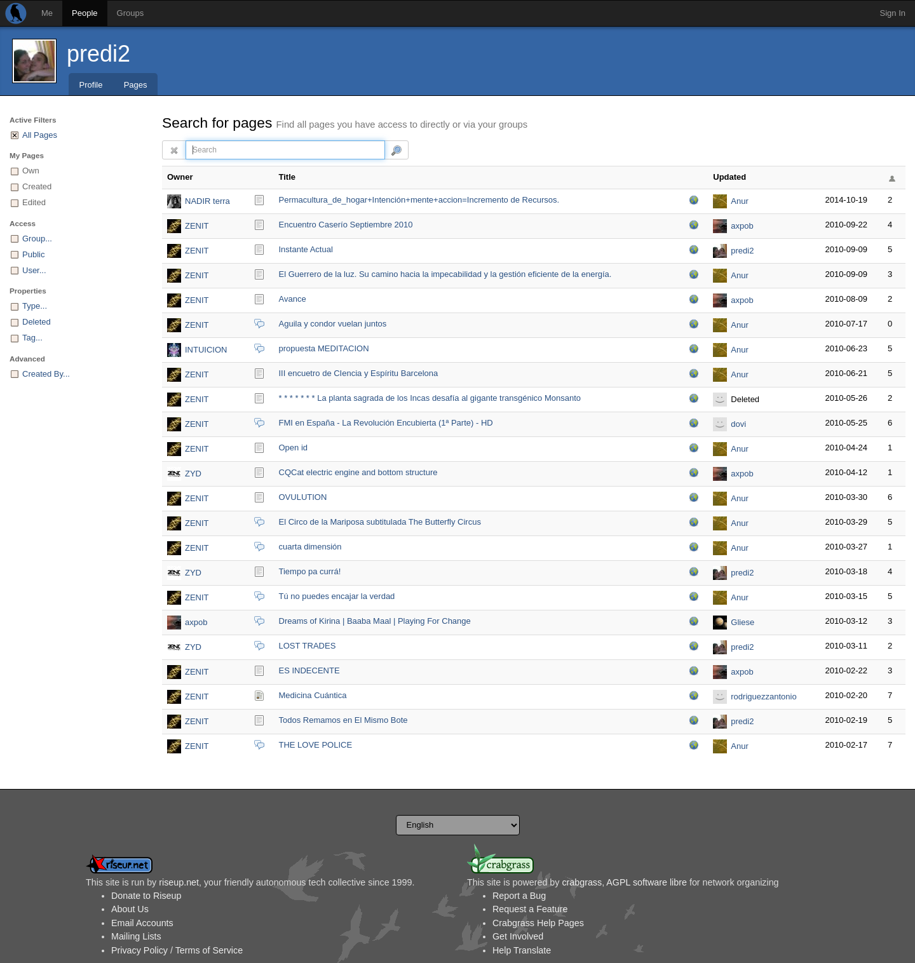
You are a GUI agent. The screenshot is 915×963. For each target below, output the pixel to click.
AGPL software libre (646, 882)
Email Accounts (142, 923)
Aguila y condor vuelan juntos (333, 323)
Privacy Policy (139, 950)
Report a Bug (519, 896)
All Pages (39, 135)
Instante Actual (306, 249)
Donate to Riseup (146, 896)
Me (47, 13)
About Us (130, 909)
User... (34, 270)
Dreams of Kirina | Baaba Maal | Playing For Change (375, 621)
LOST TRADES (307, 645)
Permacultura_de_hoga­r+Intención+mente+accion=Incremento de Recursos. (419, 200)
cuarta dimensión (310, 546)
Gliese (742, 622)
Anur (739, 201)
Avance (292, 299)
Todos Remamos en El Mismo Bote (343, 720)
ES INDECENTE (309, 670)
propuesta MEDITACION (324, 348)
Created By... (46, 374)
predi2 (98, 54)
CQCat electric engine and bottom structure (358, 472)
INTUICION (206, 349)
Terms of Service (209, 950)
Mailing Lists (136, 936)
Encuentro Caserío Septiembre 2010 (346, 224)
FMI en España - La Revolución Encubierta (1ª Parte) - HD (386, 423)
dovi (738, 424)
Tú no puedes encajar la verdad (337, 596)
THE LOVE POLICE (316, 745)
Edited (34, 202)
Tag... (32, 337)
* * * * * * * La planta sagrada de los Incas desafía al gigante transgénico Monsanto (430, 398)
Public (33, 254)
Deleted (36, 322)
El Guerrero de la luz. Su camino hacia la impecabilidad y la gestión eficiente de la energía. (445, 274)
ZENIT (197, 226)
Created (36, 186)
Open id (293, 447)
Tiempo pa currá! (310, 571)
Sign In (892, 13)
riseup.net (179, 882)
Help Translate (521, 950)
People (84, 13)
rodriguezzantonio (763, 696)
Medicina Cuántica (313, 695)
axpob (742, 226)
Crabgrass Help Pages (538, 923)
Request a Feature (529, 909)
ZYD (193, 473)
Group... (37, 238)
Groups (130, 13)
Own (30, 170)
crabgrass (582, 882)
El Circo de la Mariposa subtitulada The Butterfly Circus (380, 522)
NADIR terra (207, 201)
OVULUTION (303, 497)
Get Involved (517, 936)
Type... (34, 306)
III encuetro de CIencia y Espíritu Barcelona (358, 373)
